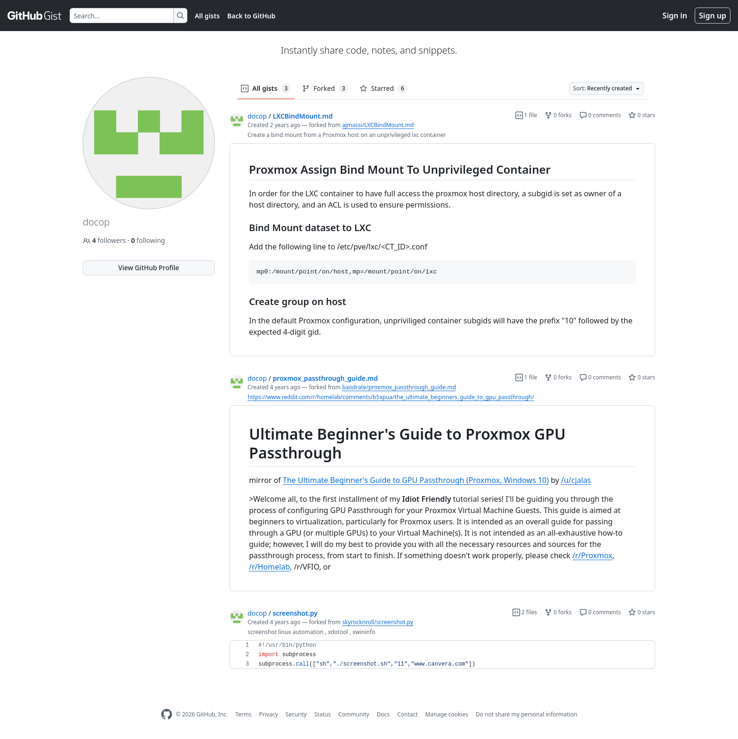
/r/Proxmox (592, 555)
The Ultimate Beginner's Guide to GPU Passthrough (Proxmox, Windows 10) (416, 480)
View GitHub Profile (148, 267)
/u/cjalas (576, 480)
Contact (407, 714)
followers (105, 240)
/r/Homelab (269, 567)
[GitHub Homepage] (166, 714)
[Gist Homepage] (35, 15)
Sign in (675, 15)
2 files (525, 612)
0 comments (600, 115)
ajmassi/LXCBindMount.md (378, 125)
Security (296, 714)
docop (257, 116)
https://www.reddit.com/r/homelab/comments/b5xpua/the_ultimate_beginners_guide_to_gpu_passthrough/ (391, 397)
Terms (243, 714)
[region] (442, 250)
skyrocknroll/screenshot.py (377, 622)
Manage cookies (446, 714)
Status (322, 714)
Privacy (268, 714)
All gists (207, 15)
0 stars (641, 115)
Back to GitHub (251, 15)
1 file (526, 115)
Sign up (712, 15)
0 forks (558, 115)
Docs (383, 714)
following (148, 240)
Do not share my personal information (527, 714)
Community (353, 714)
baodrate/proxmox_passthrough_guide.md (399, 387)
